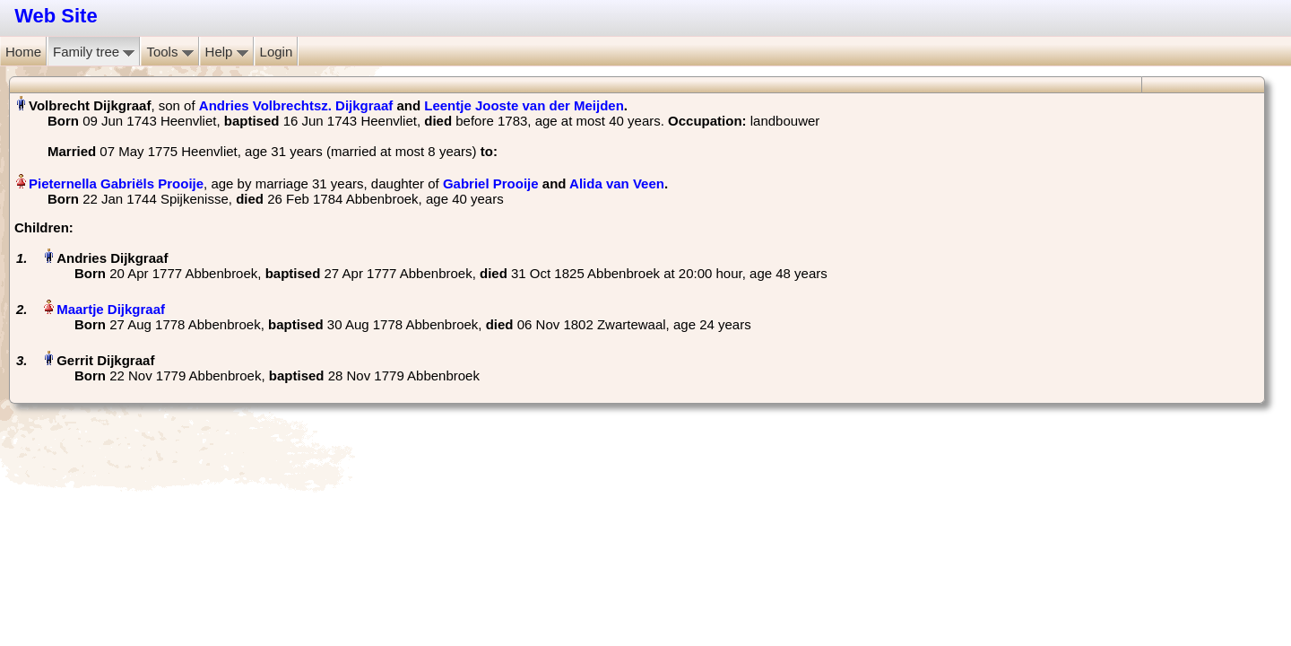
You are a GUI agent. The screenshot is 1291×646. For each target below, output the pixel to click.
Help (226, 51)
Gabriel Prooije (491, 183)
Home (23, 51)
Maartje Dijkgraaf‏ (110, 309)
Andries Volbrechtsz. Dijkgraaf (296, 105)
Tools (169, 51)
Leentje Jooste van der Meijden (524, 105)
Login (276, 51)
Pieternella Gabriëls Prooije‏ (116, 183)
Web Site (56, 15)
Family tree (93, 51)
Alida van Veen (616, 183)
